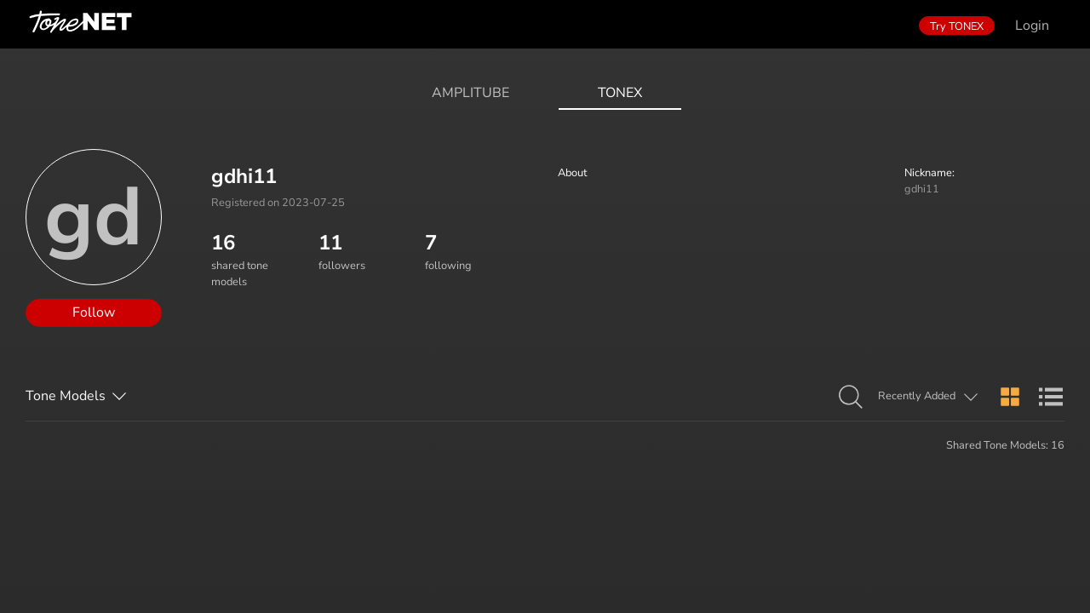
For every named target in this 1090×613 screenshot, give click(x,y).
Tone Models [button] (66, 396)
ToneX (620, 92)
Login (1032, 25)
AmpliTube (470, 92)
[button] (850, 397)
